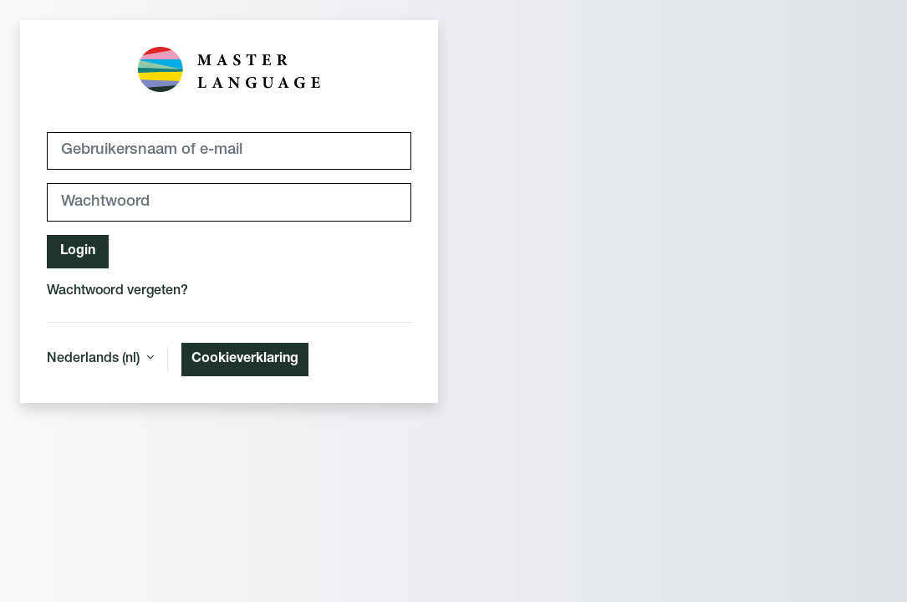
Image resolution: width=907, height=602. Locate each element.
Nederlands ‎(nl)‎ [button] (95, 359)
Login (77, 251)
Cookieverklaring (244, 359)
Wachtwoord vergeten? (117, 291)
